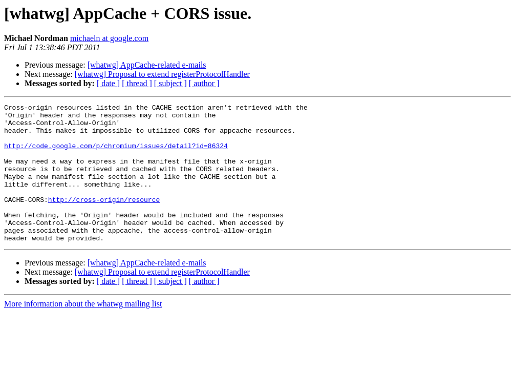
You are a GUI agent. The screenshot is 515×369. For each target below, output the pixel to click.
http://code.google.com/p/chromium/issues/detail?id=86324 (116, 154)
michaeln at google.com (109, 38)
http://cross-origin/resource (104, 219)
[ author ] (204, 83)
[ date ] (108, 83)
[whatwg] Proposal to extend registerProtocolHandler (162, 74)
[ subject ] (170, 83)
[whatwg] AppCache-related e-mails (147, 64)
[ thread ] (137, 83)
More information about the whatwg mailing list (83, 331)
